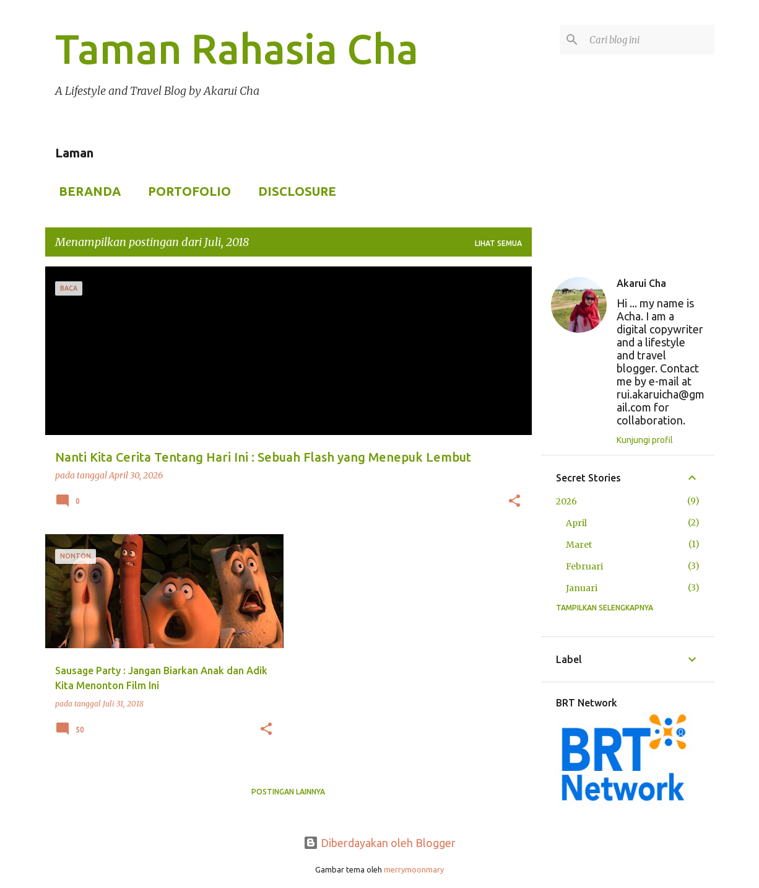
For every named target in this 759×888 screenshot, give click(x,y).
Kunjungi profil (645, 440)
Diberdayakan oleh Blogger (379, 843)
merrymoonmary (414, 869)
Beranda (86, 191)
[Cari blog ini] (649, 40)
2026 (566, 501)
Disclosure (293, 191)
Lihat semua (498, 243)
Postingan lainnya (288, 792)
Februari (584, 566)
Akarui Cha (641, 283)
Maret (579, 544)
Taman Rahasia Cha (237, 48)
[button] (514, 502)
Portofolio (185, 191)
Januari (581, 588)
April (576, 523)
